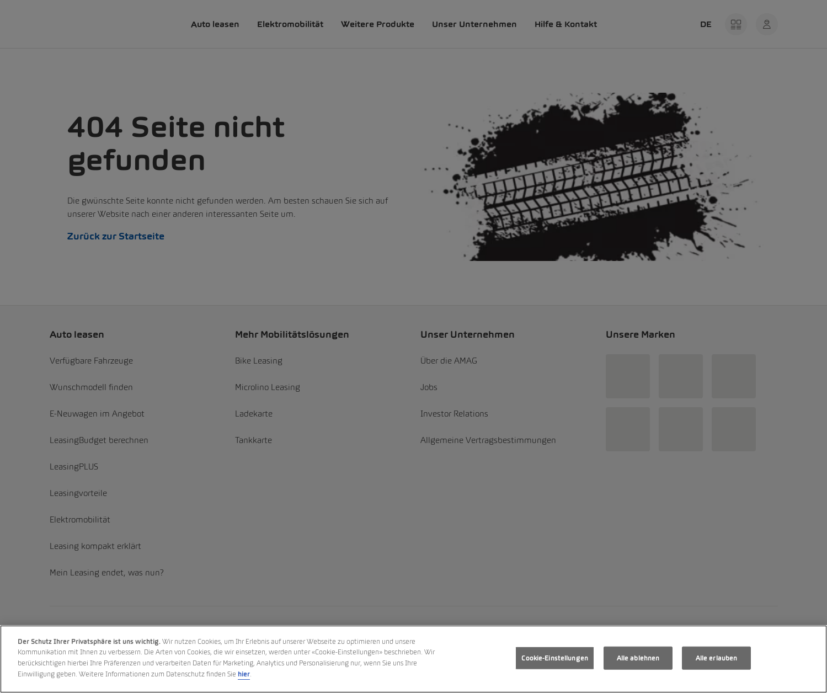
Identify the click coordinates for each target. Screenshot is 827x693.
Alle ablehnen (638, 658)
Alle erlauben (717, 658)
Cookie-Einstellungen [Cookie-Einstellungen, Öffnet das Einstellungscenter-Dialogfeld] (554, 658)
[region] (413, 659)
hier (244, 674)
